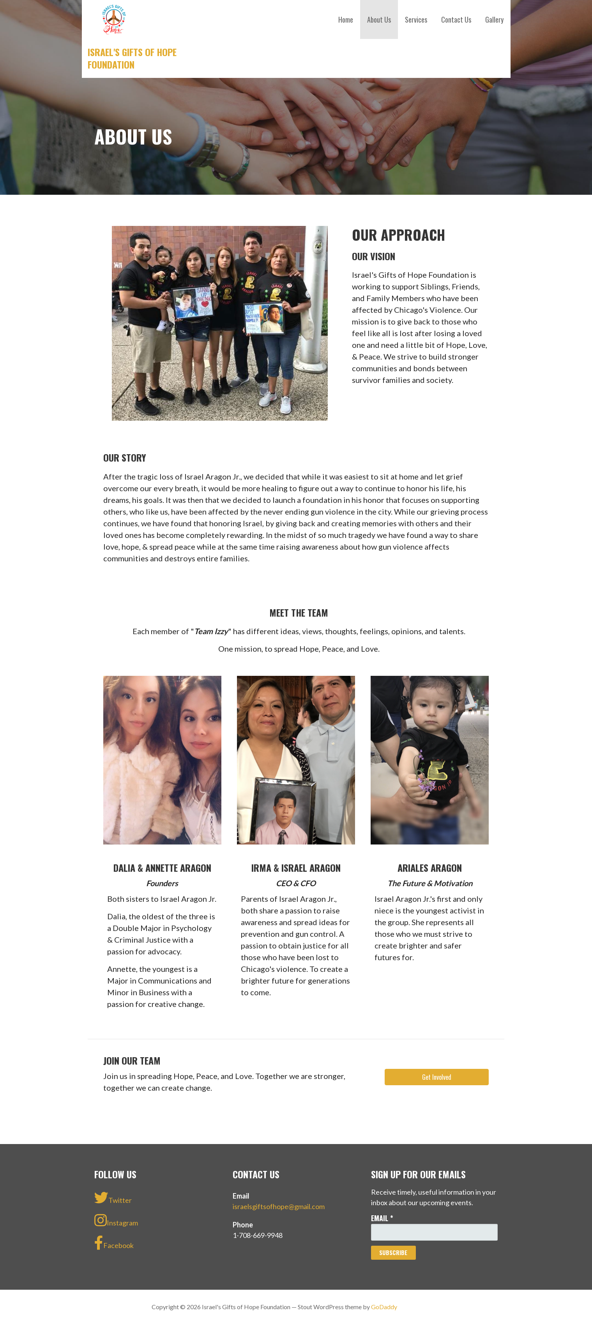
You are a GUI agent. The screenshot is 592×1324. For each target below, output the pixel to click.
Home (345, 19)
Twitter (113, 1198)
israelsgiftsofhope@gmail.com (279, 1206)
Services (416, 19)
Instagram (116, 1220)
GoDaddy (384, 1306)
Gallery (494, 19)
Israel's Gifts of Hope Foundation (132, 58)
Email (382, 1218)
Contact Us (456, 19)
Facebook (114, 1243)
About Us (379, 19)
